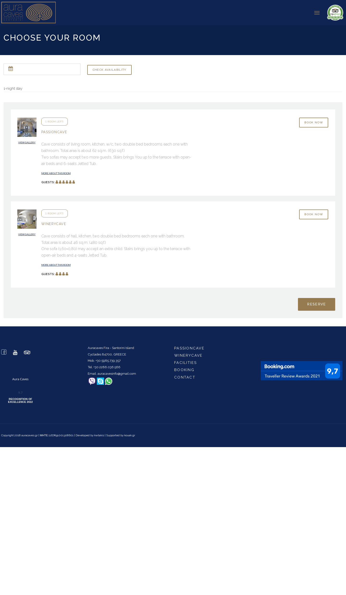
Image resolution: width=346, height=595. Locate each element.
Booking (184, 369)
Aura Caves (20, 378)
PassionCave (54, 131)
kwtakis (99, 434)
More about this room (56, 172)
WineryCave (53, 223)
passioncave (189, 347)
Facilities (185, 361)
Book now (313, 121)
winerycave (188, 354)
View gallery (27, 141)
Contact (184, 376)
